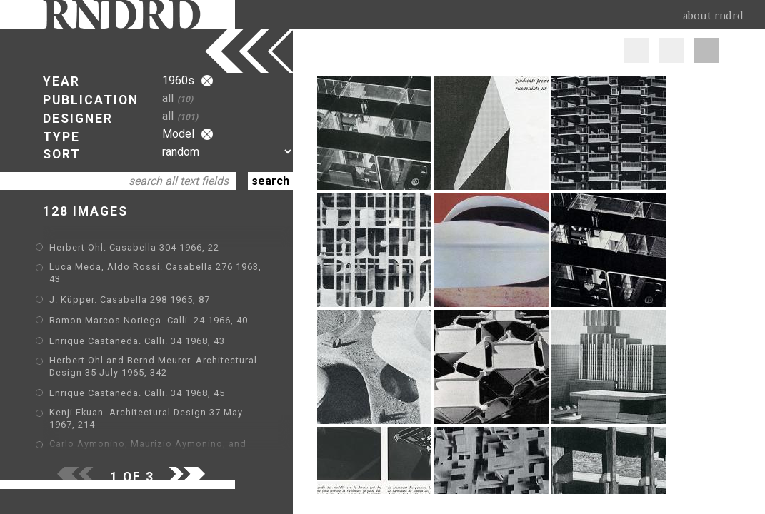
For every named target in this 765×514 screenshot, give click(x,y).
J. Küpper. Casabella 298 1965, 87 (129, 299)
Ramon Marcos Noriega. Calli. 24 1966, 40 (148, 320)
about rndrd (713, 15)
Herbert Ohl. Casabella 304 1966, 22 (134, 247)
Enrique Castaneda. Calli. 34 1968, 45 (137, 393)
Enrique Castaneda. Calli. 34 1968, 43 (137, 341)
